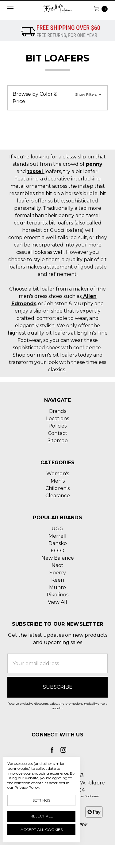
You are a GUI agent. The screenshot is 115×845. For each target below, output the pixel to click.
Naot (57, 565)
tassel (35, 171)
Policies (57, 426)
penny (94, 164)
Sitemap (58, 440)
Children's (57, 488)
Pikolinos (57, 595)
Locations (57, 418)
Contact (57, 433)
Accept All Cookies (42, 829)
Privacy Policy (26, 787)
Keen (57, 580)
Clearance (57, 495)
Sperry (57, 573)
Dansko (57, 543)
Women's (57, 473)
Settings (41, 800)
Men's (58, 481)
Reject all (41, 816)
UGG (57, 529)
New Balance (57, 558)
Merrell (57, 536)
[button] (57, 97)
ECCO (57, 551)
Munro (57, 587)
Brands (57, 411)
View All (57, 602)
